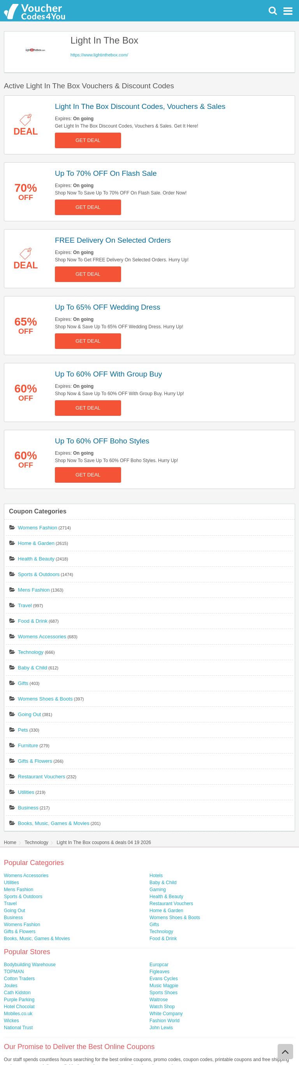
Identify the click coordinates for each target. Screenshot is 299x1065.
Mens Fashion (34, 590)
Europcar (159, 964)
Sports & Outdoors (39, 574)
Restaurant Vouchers (41, 776)
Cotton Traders (19, 978)
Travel (25, 605)
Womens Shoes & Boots (45, 699)
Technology (31, 652)
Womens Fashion (37, 528)
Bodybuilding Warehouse (30, 964)
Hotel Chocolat (19, 1006)
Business (28, 808)
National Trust (18, 1027)
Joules (11, 985)
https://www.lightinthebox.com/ (99, 55)
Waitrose (159, 999)
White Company (166, 1013)
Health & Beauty (36, 559)
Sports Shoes (164, 992)
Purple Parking (19, 999)
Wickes (11, 1020)
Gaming (158, 889)
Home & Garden (36, 543)
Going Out (29, 714)
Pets (23, 730)
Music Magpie (164, 985)
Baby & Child (32, 668)
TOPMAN (14, 971)
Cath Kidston (17, 992)
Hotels (156, 875)
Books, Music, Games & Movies (54, 823)
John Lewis (161, 1027)
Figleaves (159, 971)
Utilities (26, 792)
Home (10, 842)
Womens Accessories (42, 636)
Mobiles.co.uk (18, 1013)
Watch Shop (162, 1006)
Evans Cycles (164, 978)
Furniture (28, 745)
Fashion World (164, 1020)
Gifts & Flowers (35, 761)
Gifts (23, 683)
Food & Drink (32, 621)
